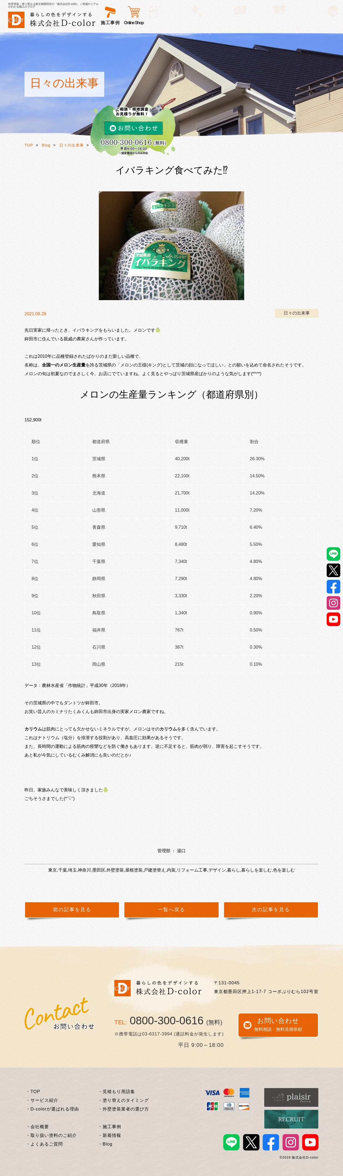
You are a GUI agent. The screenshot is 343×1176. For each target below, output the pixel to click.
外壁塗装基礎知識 (236, 22)
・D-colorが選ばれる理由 (52, 1109)
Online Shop (292, 22)
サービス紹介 (115, 22)
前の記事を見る (72, 909)
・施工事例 (109, 1126)
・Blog (105, 1144)
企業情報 (268, 22)
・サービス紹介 (42, 1100)
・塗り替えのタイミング (123, 1100)
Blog (46, 145)
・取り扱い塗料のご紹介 (51, 1135)
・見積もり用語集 (116, 1091)
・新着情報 (109, 1135)
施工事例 (203, 22)
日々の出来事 (71, 145)
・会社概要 (37, 1126)
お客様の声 (178, 22)
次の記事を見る (271, 909)
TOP (28, 145)
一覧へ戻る (171, 909)
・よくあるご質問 (44, 1144)
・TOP (33, 1091)
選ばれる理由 (147, 22)
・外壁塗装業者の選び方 (123, 1109)
